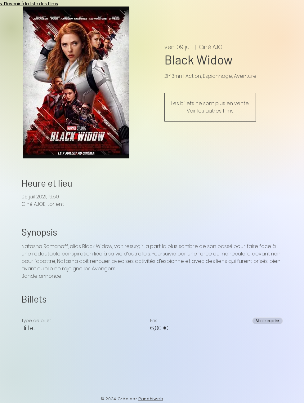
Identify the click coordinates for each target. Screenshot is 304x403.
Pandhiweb (150, 399)
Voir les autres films (210, 110)
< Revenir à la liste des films (29, 4)
